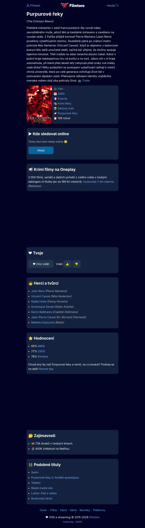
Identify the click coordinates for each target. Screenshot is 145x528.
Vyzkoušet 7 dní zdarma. (99, 181)
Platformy (99, 510)
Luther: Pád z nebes (44, 493)
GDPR (79, 521)
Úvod (43, 510)
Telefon (36, 482)
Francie (62, 98)
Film (60, 88)
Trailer (86, 80)
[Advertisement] (72, 219)
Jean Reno (38, 291)
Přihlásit (33, 5)
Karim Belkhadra (41, 312)
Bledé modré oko (42, 488)
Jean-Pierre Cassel (43, 317)
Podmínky (68, 521)
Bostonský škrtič (41, 498)
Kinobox (43, 356)
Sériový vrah (66, 108)
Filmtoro (94, 517)
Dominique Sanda (42, 306)
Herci (63, 510)
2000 (61, 93)
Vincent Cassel (40, 296)
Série (73, 510)
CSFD (41, 351)
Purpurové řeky (67, 113)
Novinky (85, 510)
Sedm (35, 472)
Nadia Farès (39, 301)
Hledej (112, 5)
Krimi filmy (64, 103)
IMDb (41, 346)
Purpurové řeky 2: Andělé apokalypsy (55, 477)
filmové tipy (46, 369)
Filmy (53, 510)
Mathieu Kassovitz (43, 322)
